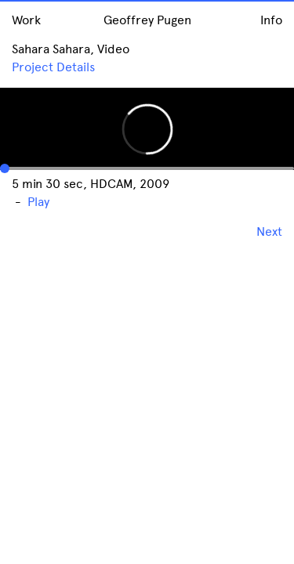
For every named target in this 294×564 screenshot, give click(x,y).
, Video (109, 49)
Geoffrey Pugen (147, 20)
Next (269, 231)
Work (26, 20)
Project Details (53, 67)
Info (271, 20)
